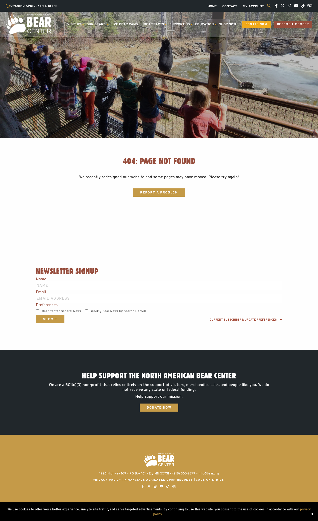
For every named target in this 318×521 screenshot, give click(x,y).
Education (204, 24)
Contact (229, 6)
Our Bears (96, 24)
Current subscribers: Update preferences (246, 319)
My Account (253, 6)
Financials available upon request (158, 479)
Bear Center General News (61, 311)
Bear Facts (154, 24)
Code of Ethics (210, 479)
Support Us (179, 24)
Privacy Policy (107, 479)
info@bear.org (209, 473)
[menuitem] (212, 6)
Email (41, 292)
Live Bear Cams (124, 24)
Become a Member (293, 24)
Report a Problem (159, 192)
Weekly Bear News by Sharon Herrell (118, 311)
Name (41, 279)
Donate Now (256, 24)
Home (212, 6)
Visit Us (74, 24)
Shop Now (227, 24)
